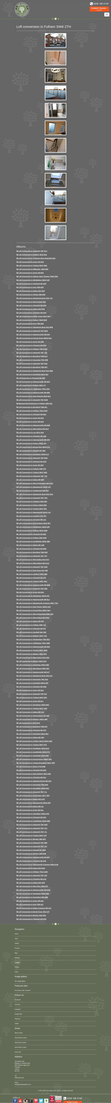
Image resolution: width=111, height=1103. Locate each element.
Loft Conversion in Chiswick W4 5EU (32, 414)
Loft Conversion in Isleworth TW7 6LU (32, 251)
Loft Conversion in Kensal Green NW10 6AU (35, 338)
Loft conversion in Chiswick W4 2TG (32, 730)
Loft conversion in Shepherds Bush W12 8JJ (35, 676)
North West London (20, 1047)
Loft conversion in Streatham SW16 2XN (33, 814)
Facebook (18, 1000)
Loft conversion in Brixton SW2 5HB (32, 854)
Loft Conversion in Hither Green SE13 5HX (34, 316)
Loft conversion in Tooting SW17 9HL (32, 509)
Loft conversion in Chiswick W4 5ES (32, 534)
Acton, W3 (18, 1052)
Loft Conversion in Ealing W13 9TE (31, 309)
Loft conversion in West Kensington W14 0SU (35, 483)
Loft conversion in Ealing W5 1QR (31, 545)
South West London (21, 1038)
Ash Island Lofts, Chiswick (22, 990)
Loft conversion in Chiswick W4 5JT (32, 629)
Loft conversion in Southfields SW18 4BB (34, 821)
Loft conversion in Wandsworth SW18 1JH (34, 512)
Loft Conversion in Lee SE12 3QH (31, 433)
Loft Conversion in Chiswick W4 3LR (32, 861)
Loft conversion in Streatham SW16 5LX (33, 454)
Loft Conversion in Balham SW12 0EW (32, 531)
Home (16, 934)
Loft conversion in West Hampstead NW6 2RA (35, 614)
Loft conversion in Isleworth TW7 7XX (32, 828)
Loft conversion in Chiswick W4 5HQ (32, 687)
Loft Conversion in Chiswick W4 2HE (32, 436)
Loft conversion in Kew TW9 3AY (30, 904)
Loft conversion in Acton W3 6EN (31, 342)
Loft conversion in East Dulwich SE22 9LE (34, 396)
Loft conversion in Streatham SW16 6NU (33, 705)
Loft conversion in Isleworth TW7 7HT (32, 556)
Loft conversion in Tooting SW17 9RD (32, 472)
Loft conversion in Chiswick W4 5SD (32, 770)
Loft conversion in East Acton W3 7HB (33, 570)
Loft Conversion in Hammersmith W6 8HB (34, 425)
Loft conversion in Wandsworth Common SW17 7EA (38, 603)
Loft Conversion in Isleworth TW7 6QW (33, 400)
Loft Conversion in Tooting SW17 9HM (32, 650)
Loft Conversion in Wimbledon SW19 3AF (34, 280)
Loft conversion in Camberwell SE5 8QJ (33, 491)
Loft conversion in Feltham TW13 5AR (32, 411)
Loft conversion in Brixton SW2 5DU (32, 915)
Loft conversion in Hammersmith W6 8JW (34, 890)
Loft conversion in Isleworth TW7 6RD (32, 589)
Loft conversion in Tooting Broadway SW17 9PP (36, 763)
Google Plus (18, 1014)
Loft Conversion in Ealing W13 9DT (31, 291)
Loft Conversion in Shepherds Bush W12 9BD (35, 371)
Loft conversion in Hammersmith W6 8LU (34, 600)
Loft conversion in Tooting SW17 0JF (32, 835)
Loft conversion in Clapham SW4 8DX (32, 501)
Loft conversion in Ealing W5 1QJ (31, 712)
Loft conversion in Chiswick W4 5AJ (32, 777)
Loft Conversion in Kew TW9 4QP (31, 287)
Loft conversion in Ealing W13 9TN (31, 883)
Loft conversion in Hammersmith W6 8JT (34, 672)
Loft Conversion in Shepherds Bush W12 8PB (35, 327)
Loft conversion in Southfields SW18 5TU (34, 752)
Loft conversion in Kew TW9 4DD (31, 324)
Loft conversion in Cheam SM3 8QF (31, 295)
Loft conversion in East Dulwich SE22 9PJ (34, 523)
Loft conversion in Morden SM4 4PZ (32, 839)
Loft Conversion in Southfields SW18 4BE (34, 541)
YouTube (17, 1004)
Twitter (17, 1023)
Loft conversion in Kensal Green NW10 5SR (35, 759)
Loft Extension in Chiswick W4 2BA (31, 378)
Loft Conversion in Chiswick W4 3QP (32, 284)
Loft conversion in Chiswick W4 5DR (32, 549)
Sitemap (17, 958)
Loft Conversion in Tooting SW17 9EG (32, 266)
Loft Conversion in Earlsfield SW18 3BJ (33, 374)
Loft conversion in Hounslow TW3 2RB (33, 360)
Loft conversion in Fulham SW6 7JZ (32, 625)
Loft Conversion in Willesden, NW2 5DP (33, 269)
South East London (20, 1042)
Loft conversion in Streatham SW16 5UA (33, 748)
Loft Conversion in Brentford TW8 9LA (32, 356)
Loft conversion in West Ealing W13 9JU (33, 560)
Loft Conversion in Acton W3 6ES (31, 273)
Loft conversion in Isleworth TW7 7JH (32, 476)
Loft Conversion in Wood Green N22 (32, 302)
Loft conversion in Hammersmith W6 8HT (34, 857)
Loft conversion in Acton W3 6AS (31, 418)
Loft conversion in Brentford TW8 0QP (33, 552)
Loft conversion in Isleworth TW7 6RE (32, 843)
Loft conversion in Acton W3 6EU (31, 422)
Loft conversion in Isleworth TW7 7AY (32, 846)
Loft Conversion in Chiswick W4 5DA (32, 345)
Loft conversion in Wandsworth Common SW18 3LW (38, 865)
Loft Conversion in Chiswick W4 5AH (32, 313)
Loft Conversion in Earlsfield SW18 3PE (33, 683)
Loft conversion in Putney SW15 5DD (32, 505)
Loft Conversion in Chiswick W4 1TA (32, 578)
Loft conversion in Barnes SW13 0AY (32, 661)
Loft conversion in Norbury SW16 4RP (32, 719)
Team (16, 938)
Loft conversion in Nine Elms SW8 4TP (33, 886)
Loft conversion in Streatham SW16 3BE (33, 665)
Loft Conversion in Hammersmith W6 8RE (34, 393)
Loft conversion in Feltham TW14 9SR (32, 349)
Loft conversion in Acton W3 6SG (31, 592)
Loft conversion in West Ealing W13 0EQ (33, 618)
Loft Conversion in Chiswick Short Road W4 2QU (36, 258)
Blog (16, 953)
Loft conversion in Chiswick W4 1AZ (32, 520)
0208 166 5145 (19, 1078)
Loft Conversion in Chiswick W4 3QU (32, 305)
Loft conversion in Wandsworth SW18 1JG (34, 487)
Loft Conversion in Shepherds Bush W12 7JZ (35, 298)
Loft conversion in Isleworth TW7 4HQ (32, 567)
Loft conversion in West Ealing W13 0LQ (33, 563)
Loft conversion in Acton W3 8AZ (31, 690)
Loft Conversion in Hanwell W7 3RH (31, 451)
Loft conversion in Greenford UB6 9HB (33, 897)
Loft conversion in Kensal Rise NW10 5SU (34, 610)
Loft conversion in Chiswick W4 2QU (32, 462)
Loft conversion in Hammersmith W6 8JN (34, 334)
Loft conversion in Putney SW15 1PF (32, 443)
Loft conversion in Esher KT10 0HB (31, 767)
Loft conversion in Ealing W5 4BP (31, 480)
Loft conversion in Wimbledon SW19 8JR (34, 527)
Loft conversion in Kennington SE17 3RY (34, 796)
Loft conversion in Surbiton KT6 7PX (32, 516)
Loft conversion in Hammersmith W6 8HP (34, 440)
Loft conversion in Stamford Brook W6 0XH (34, 781)
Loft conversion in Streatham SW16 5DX (33, 788)
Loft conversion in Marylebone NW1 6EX (33, 668)
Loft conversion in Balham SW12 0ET (32, 654)
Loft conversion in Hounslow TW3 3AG (33, 679)
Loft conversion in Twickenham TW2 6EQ (34, 639)
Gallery (17, 943)
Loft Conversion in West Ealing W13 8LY (33, 429)
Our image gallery (20, 981)
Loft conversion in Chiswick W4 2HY (32, 817)
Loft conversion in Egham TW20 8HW (32, 320)
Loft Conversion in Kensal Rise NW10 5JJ (34, 447)
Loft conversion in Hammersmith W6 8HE (34, 647)
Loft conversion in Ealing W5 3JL (31, 806)
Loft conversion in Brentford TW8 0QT (33, 727)
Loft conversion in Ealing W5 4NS (31, 737)
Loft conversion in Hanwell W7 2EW (32, 850)
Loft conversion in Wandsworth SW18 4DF (34, 803)
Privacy (17, 967)
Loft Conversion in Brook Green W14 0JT (33, 912)
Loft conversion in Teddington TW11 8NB (34, 643)
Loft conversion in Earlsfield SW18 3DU (33, 734)
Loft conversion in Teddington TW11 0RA (34, 389)
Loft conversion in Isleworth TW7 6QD (32, 825)
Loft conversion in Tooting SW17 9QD (32, 708)
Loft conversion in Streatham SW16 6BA (33, 894)
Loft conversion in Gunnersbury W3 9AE (33, 716)
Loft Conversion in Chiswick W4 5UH (32, 919)
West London (19, 1033)
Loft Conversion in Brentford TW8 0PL (32, 407)
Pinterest (17, 1019)
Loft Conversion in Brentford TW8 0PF (32, 367)
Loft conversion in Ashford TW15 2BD (32, 574)
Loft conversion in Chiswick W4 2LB (32, 879)
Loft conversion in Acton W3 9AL (31, 810)
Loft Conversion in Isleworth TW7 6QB (32, 458)
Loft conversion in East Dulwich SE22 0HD (34, 774)
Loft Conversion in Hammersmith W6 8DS (34, 382)
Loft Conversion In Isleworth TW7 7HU (32, 498)
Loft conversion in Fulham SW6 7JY (32, 385)
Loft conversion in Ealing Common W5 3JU (34, 908)
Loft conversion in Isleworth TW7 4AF (32, 875)
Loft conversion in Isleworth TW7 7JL (32, 792)
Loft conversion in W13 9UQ (29, 723)
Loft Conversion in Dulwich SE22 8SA (32, 255)
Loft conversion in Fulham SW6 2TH (32, 469)
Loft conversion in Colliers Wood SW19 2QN (35, 741)
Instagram (18, 1009)
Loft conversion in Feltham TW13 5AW (33, 872)
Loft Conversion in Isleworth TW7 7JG (32, 353)
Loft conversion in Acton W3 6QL (31, 901)
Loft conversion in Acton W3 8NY (31, 465)
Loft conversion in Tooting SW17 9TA (32, 745)
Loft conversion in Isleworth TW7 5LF (32, 694)
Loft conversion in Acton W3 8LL (30, 701)
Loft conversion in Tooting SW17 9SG (32, 581)
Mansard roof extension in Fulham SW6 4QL (35, 403)
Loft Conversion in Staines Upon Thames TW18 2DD (38, 276)
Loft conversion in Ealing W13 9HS (31, 868)
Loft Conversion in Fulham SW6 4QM (32, 538)
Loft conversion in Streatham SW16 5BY (33, 756)
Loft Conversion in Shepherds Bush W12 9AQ (35, 494)
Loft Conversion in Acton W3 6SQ (31, 262)
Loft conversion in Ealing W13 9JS (31, 799)
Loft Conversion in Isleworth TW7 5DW (33, 331)
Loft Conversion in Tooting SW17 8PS (32, 698)
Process (17, 948)
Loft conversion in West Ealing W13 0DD (33, 658)
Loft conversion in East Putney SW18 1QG (34, 607)
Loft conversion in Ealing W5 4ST (31, 621)
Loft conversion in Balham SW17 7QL (32, 636)
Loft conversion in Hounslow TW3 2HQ (33, 785)
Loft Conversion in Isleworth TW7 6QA (32, 364)
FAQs (16, 972)
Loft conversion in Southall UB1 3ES (32, 632)
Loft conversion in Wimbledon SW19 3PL (34, 596)
